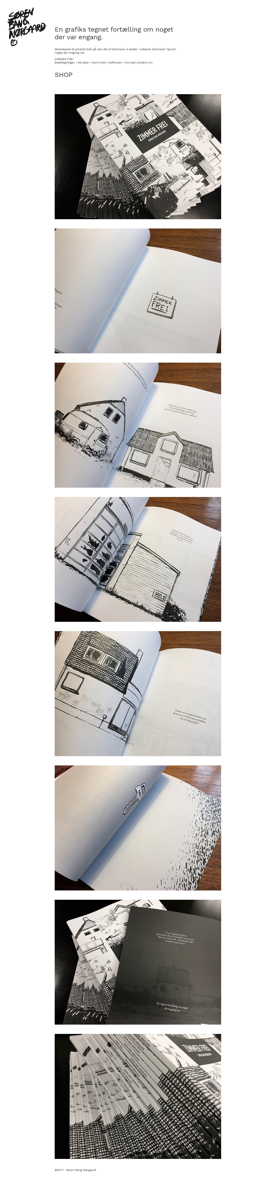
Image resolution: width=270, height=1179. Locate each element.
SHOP (64, 74)
